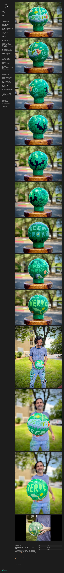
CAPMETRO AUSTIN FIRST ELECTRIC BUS (6, 45)
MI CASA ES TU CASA (5, 29)
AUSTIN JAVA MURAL (5, 74)
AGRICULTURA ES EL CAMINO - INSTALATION (7, 95)
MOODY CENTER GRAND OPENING (7, 50)
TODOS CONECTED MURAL (6, 20)
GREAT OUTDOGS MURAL (6, 73)
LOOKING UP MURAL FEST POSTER (6, 56)
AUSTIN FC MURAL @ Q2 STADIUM (7, 46)
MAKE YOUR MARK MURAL (6, 53)
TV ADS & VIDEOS (5, 106)
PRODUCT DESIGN (5, 101)
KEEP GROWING (5, 37)
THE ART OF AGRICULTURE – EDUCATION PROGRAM (6, 103)
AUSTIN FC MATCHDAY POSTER (7, 49)
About (3, 12)
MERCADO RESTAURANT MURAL (7, 92)
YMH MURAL (4, 36)
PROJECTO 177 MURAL (6, 90)
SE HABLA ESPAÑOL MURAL (6, 54)
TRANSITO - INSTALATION (6, 93)
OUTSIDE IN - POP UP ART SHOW (7, 58)
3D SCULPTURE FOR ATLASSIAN (7, 41)
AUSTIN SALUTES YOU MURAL (7, 52)
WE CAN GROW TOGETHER (6, 75)
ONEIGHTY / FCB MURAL (6, 59)
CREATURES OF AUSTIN (6, 81)
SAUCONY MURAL (5, 35)
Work (3, 11)
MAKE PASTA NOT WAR (6, 78)
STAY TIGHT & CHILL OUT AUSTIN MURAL (7, 68)
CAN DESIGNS (4, 66)
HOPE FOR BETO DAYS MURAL (7, 77)
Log (3, 15)
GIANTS (3, 33)
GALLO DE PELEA (5, 85)
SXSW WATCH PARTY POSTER (7, 40)
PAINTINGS (4, 62)
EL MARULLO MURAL (5, 24)
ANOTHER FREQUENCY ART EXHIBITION (6, 98)
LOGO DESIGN (4, 88)
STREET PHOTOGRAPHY (6, 86)
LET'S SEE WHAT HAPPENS (6, 69)
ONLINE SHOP (4, 18)
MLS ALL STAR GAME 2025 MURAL (7, 22)
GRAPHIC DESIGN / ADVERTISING (7, 89)
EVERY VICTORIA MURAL (6, 39)
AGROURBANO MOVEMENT (6, 105)
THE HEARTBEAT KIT (5, 21)
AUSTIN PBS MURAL (5, 43)
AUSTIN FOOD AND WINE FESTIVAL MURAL (6, 71)
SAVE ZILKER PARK (5, 32)
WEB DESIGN (4, 100)
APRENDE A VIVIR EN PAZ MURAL (7, 28)
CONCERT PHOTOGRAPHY (6, 82)
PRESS (3, 107)
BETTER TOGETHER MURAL (6, 63)
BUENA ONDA (4, 25)
